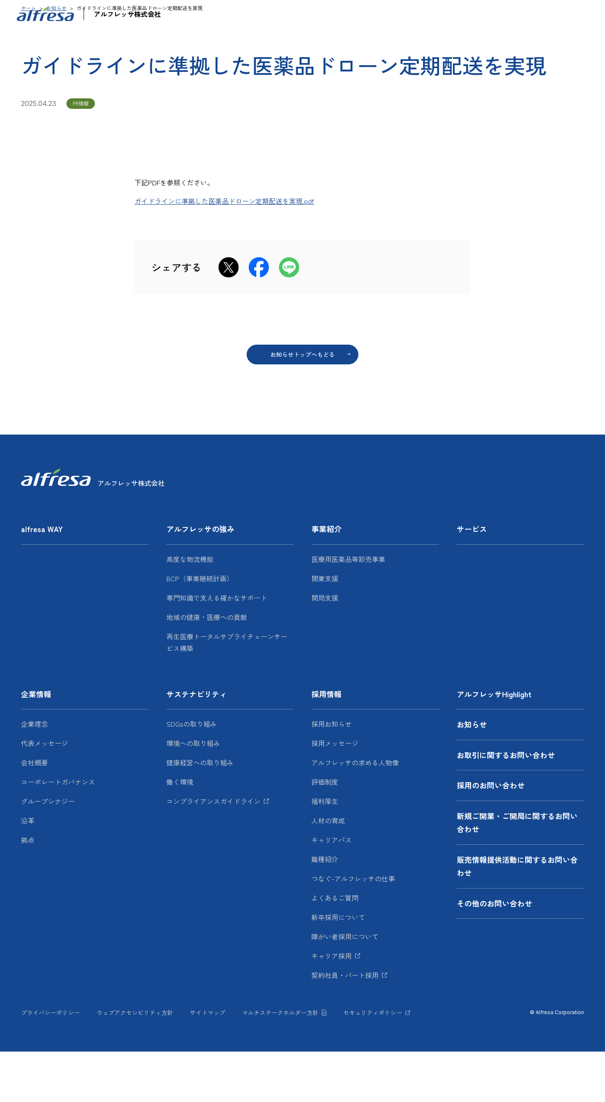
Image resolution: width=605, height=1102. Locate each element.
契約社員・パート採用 (345, 1025)
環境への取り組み (193, 793)
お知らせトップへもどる (302, 405)
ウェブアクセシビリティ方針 (135, 1063)
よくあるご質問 (334, 948)
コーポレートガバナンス (58, 832)
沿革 (27, 871)
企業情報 (417, 40)
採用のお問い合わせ (491, 835)
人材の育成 (328, 871)
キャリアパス (331, 890)
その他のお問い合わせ (494, 953)
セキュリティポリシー (372, 1063)
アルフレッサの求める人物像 (355, 813)
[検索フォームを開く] (586, 14)
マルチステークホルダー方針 (280, 1063)
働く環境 (179, 832)
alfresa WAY (186, 40)
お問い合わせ (501, 15)
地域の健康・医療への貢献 (206, 667)
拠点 (27, 890)
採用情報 (549, 40)
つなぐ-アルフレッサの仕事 (353, 929)
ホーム (28, 58)
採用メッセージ (334, 793)
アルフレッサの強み (251, 40)
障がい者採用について (345, 987)
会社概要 (34, 813)
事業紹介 (321, 40)
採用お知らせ (331, 774)
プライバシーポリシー (50, 1063)
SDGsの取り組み (191, 774)
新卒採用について (338, 967)
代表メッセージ (44, 793)
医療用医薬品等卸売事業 (348, 609)
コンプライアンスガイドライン (213, 851)
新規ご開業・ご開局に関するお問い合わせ (517, 873)
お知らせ (452, 15)
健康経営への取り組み (200, 813)
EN (567, 14)
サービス (373, 40)
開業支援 (324, 629)
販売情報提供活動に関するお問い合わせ (517, 916)
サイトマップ (207, 1063)
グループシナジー (48, 851)
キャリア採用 (331, 1006)
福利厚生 (324, 851)
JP (545, 14)
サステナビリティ (483, 40)
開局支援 (324, 648)
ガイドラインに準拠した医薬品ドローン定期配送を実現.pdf (224, 251)
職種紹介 (324, 909)
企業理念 (34, 774)
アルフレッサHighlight (404, 15)
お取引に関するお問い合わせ (506, 805)
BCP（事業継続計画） (199, 629)
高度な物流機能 (189, 609)
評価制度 (324, 832)
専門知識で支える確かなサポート (216, 648)
